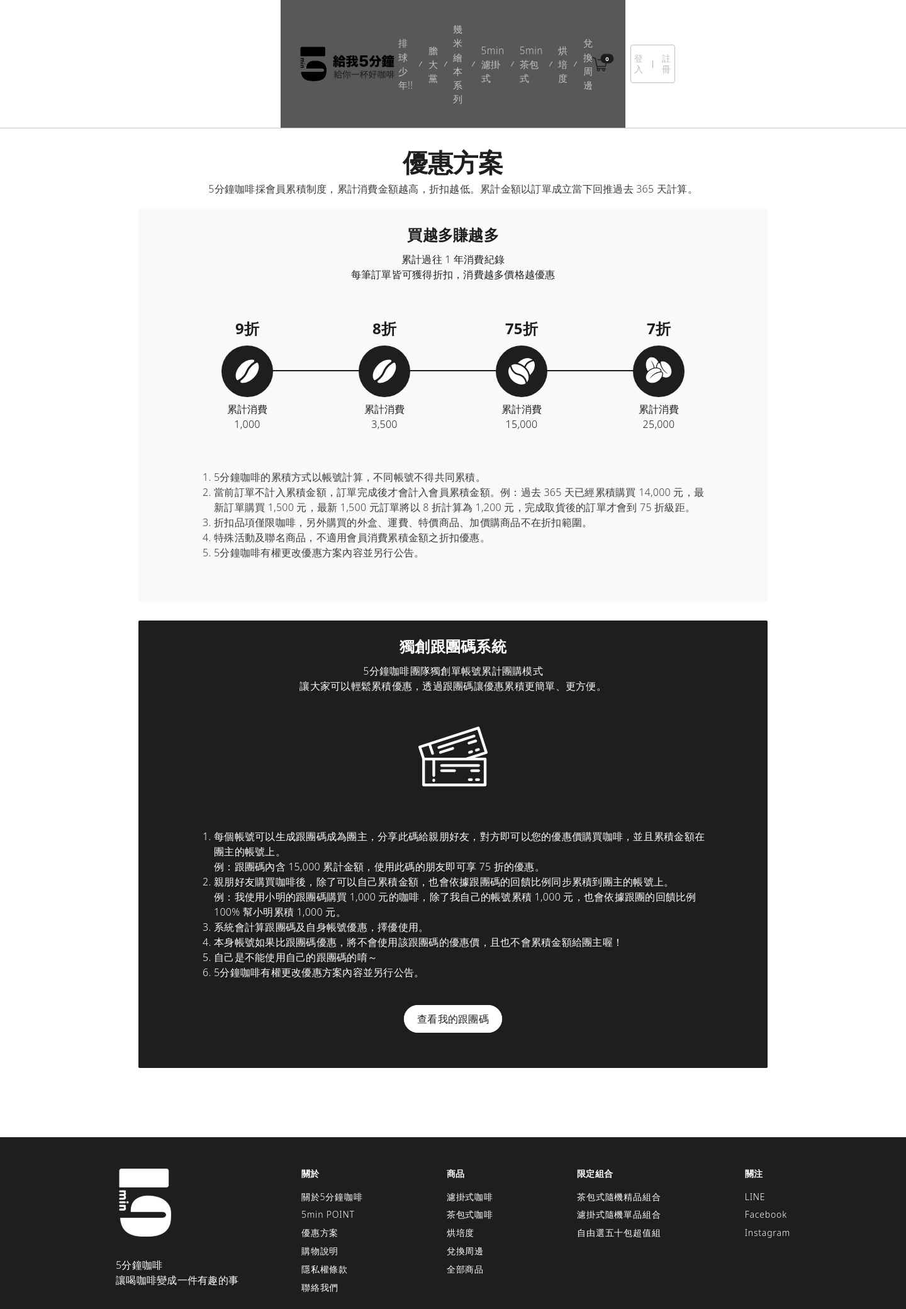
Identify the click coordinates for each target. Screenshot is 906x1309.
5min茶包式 (514, 31)
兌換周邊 (616, 31)
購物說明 (319, 1185)
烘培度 (569, 31)
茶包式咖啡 (470, 1149)
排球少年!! (270, 31)
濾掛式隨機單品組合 (619, 1149)
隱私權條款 (324, 1203)
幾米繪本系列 (380, 31)
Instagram (767, 1167)
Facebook (766, 1149)
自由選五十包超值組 (619, 1167)
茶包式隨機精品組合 (619, 1131)
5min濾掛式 (448, 31)
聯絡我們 (319, 1221)
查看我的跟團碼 (453, 953)
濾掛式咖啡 (470, 1131)
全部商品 (465, 1203)
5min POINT (328, 1149)
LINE (755, 1131)
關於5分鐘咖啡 (332, 1131)
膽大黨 (321, 31)
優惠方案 (319, 1167)
